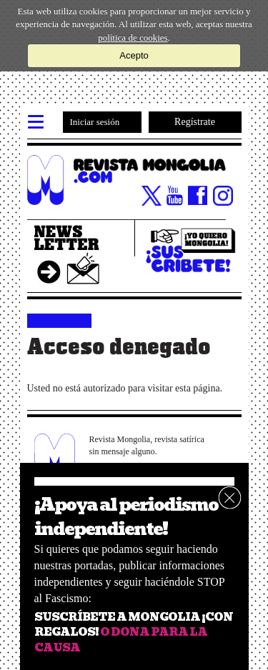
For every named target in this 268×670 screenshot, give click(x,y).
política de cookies (132, 37)
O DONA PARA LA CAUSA (120, 640)
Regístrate (194, 121)
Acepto (133, 55)
